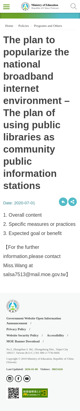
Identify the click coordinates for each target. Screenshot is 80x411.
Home (8, 25)
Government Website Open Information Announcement (33, 321)
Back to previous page (63, 202)
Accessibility (55, 335)
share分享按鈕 (72, 202)
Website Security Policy (22, 335)
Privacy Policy (16, 329)
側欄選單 (6, 6)
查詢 (73, 6)
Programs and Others (48, 25)
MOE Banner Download (23, 341)
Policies (23, 25)
